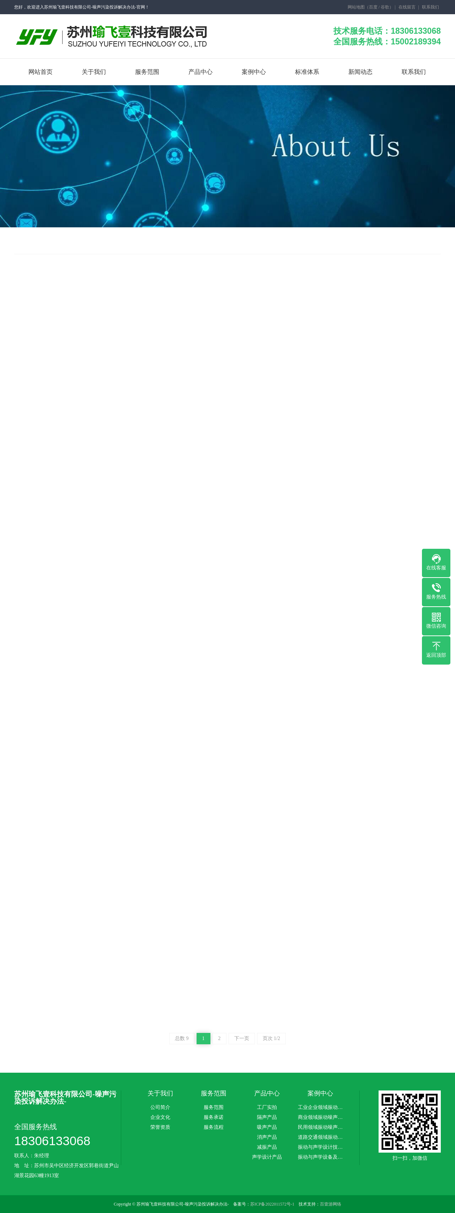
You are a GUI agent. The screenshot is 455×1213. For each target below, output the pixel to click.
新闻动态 (360, 72)
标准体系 (307, 72)
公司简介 (160, 1107)
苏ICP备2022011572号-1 (272, 1204)
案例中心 (254, 72)
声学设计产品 (267, 1157)
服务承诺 (214, 1117)
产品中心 (200, 72)
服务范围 (147, 72)
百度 (373, 7)
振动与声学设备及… (320, 1157)
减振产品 (267, 1147)
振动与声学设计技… (320, 1147)
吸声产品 (267, 1127)
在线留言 (406, 7)
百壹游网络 (330, 1204)
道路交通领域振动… (320, 1137)
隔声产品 (267, 1117)
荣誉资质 (160, 1127)
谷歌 (384, 7)
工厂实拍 (267, 1107)
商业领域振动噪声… (320, 1117)
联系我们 (430, 7)
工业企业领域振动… (320, 1107)
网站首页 (40, 72)
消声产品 (267, 1137)
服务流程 (214, 1127)
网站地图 (355, 7)
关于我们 (94, 72)
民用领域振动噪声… (320, 1127)
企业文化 (160, 1117)
